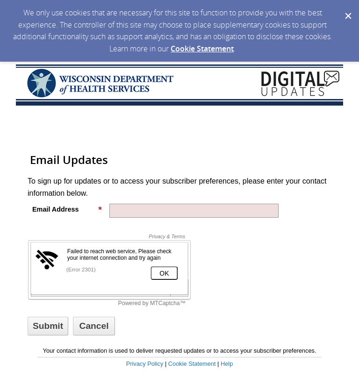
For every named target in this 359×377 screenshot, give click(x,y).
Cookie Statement (202, 48)
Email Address (67, 209)
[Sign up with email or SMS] (48, 326)
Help (227, 363)
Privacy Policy (145, 363)
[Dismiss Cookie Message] (347, 9)
